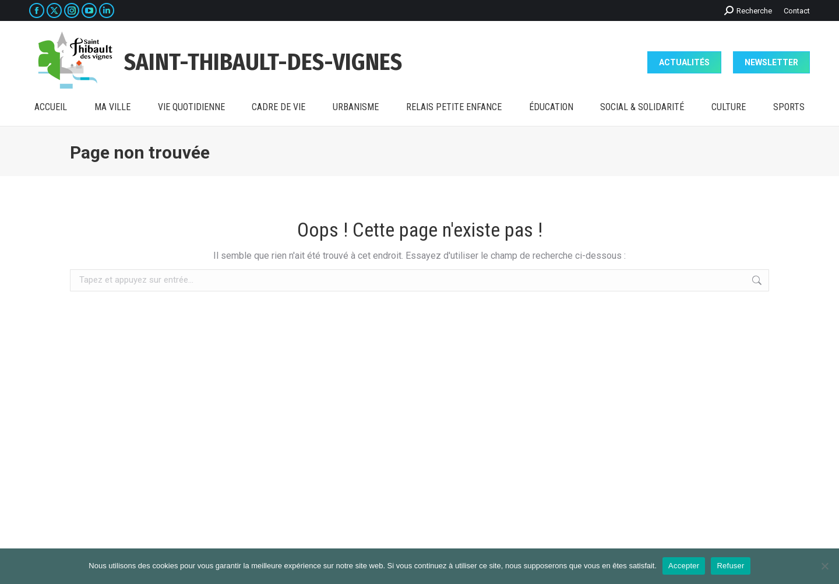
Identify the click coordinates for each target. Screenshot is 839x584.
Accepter (683, 565)
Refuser (730, 565)
